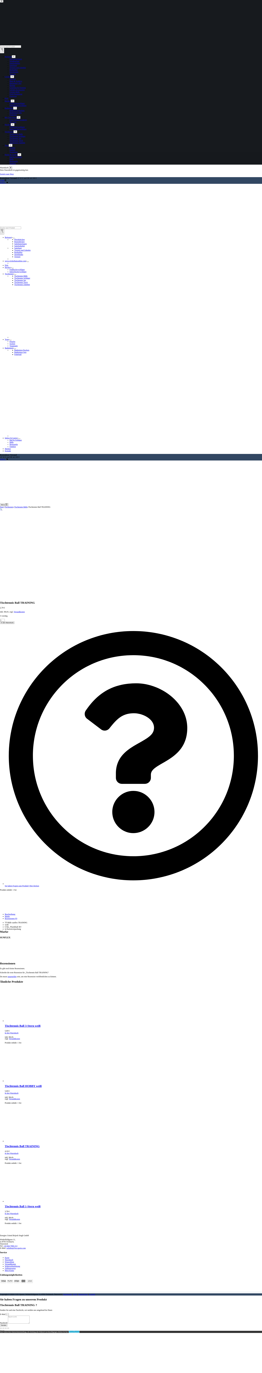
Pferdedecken (19, 240)
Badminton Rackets (21, 350)
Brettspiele (14, 444)
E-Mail (3, 1314)
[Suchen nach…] (10, 228)
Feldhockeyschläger (17, 270)
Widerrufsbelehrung (12, 1266)
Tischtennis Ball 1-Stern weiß (23, 1206)
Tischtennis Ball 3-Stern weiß (23, 1025)
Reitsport (9, 237)
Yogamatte (14, 346)
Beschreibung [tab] (10, 914)
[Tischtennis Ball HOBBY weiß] (23, 1081)
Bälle (12, 442)
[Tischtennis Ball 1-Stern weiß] (23, 1201)
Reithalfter (18, 252)
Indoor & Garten (11, 438)
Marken (8, 449)
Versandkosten (19, 612)
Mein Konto (9, 1271)
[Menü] (4, 504)
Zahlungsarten (10, 1268)
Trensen (17, 257)
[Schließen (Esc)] (8, 1329)
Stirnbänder (18, 255)
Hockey (8, 267)
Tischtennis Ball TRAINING (22, 1146)
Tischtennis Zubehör (22, 285)
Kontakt (8, 451)
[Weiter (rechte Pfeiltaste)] (3, 1331)
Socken (12, 344)
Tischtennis (9, 274)
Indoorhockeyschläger (18, 272)
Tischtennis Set (20, 280)
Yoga (7, 339)
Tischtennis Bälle (21, 276)
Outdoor (13, 447)
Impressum (67, 1294)
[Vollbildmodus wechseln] (3, 1329)
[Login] (3, 180)
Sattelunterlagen (20, 244)
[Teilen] (6, 1329)
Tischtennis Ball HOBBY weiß (23, 1086)
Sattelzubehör (19, 246)
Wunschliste (9, 1262)
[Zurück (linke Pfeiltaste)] (1, 1331)
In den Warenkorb (7, 623)
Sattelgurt (18, 248)
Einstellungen (74, 1333)
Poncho (12, 342)
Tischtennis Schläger (22, 278)
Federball (17, 354)
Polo (6, 265)
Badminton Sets (20, 352)
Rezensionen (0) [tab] (11, 919)
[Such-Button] (2, 232)
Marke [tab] (7, 916)
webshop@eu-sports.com (16, 1248)
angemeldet (12, 977)
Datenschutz (83, 1294)
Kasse (7, 1258)
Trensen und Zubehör (22, 250)
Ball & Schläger (16, 440)
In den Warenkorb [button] (11, 1033)
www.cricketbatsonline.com (16, 261)
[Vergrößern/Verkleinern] (1, 1329)
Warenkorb (9, 1260)
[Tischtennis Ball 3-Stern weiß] (23, 1021)
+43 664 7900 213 (10, 1246)
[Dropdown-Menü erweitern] (28, 261)
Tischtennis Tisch (21, 282)
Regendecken (19, 242)
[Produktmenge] (2, 620)
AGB (75, 1294)
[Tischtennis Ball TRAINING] (23, 1141)
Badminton (9, 348)
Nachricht (4, 1324)
